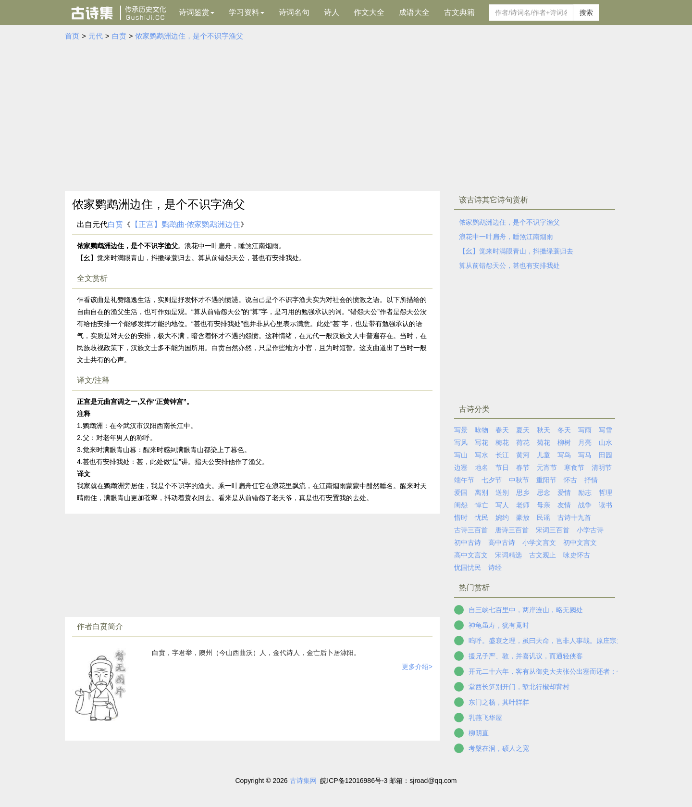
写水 (481, 455)
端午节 (464, 480)
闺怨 (461, 505)
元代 (95, 36)
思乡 (523, 492)
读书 (605, 505)
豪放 (523, 517)
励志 (585, 492)
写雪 (605, 430)
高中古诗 (501, 542)
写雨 (585, 430)
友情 (564, 505)
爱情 (564, 492)
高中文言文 (471, 555)
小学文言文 (539, 542)
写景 (461, 430)
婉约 (502, 517)
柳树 (564, 442)
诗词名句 (294, 12)
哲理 (605, 492)
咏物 (481, 430)
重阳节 (546, 480)
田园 (605, 455)
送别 (502, 492)
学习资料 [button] (246, 12)
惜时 (461, 517)
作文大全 (369, 12)
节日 (502, 467)
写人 (502, 505)
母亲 (543, 505)
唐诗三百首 (512, 530)
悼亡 (481, 505)
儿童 (543, 455)
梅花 (502, 442)
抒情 (591, 480)
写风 (461, 442)
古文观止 (542, 555)
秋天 (543, 430)
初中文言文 (580, 542)
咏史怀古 (576, 555)
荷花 (523, 442)
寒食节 (574, 467)
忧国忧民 (467, 567)
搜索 (586, 12)
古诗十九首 (574, 517)
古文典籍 (459, 12)
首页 (72, 36)
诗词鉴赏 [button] (196, 12)
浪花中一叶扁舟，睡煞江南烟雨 (506, 236)
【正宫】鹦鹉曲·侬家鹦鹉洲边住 (185, 224)
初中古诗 (467, 542)
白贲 (119, 36)
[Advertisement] (346, 114)
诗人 (331, 12)
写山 (461, 455)
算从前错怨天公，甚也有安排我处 (509, 265)
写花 (481, 442)
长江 (502, 455)
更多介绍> (417, 666)
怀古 (570, 480)
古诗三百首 (471, 530)
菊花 (543, 442)
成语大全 (414, 12)
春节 (523, 467)
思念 (543, 492)
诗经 (495, 567)
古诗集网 (303, 780)
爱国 (461, 492)
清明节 (602, 467)
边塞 (461, 467)
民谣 (543, 517)
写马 (585, 455)
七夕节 (492, 480)
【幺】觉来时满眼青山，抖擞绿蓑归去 (516, 251)
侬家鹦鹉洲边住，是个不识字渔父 (189, 36)
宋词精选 (508, 555)
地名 (481, 467)
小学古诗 (590, 530)
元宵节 (547, 467)
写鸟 (564, 455)
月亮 (585, 442)
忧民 (481, 517)
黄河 (523, 455)
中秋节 (519, 480)
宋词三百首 (552, 530)
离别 (481, 492)
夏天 (523, 430)
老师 (523, 505)
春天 (502, 430)
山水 (605, 442)
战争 (585, 505)
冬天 (564, 430)
